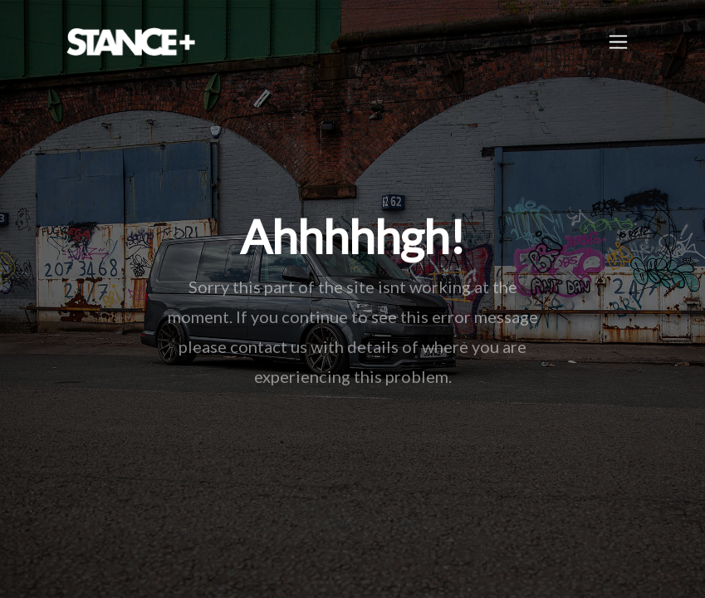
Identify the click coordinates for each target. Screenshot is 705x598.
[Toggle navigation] (618, 41)
